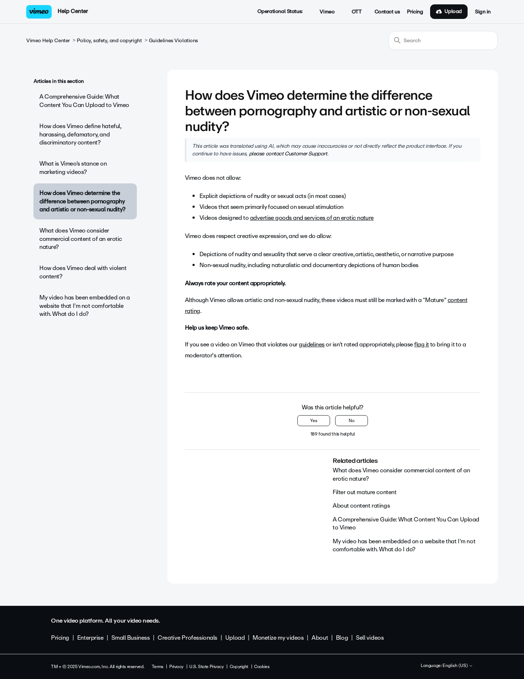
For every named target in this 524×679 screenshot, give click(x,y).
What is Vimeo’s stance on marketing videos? (73, 167)
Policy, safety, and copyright (109, 40)
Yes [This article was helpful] (313, 420)
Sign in (483, 12)
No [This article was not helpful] (351, 420)
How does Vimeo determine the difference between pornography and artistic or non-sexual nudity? (82, 201)
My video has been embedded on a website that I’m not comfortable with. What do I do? (84, 306)
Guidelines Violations (173, 40)
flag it (421, 344)
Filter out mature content (365, 492)
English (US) (457, 665)
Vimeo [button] (323, 12)
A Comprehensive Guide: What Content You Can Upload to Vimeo (84, 101)
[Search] (443, 40)
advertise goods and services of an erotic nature (312, 218)
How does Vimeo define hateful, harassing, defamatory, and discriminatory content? (80, 134)
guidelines (312, 344)
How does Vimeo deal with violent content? (83, 272)
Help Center (72, 11)
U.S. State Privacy (206, 666)
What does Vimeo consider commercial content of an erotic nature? (80, 239)
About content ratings (361, 506)
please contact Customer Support (288, 153)
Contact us (387, 12)
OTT (352, 12)
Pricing (415, 12)
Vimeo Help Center (48, 40)
